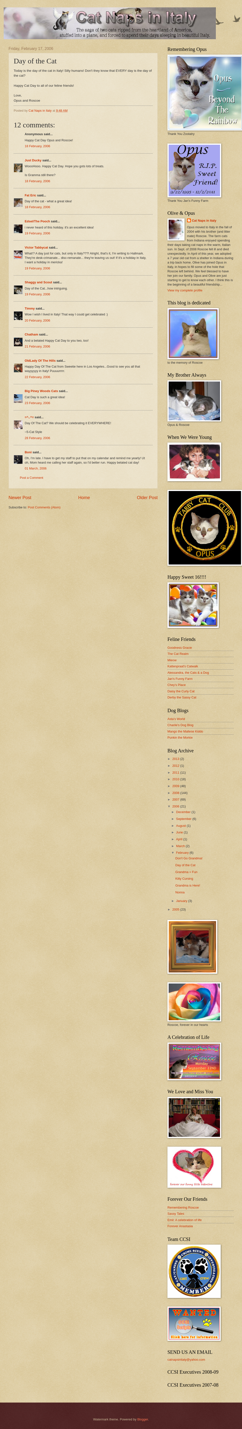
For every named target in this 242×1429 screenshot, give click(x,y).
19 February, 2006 (37, 233)
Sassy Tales (175, 1213)
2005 (176, 909)
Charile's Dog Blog (180, 725)
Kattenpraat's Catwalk (182, 666)
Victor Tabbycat (36, 247)
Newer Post (20, 497)
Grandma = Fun (186, 872)
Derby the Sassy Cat (181, 697)
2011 (176, 772)
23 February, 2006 (37, 403)
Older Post (147, 497)
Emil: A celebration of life (184, 1220)
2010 (176, 779)
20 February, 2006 (37, 320)
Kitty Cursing (184, 878)
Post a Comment (31, 478)
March (181, 846)
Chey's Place (176, 685)
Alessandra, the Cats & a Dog (188, 672)
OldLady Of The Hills (40, 360)
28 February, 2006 (37, 438)
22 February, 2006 (37, 377)
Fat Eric (30, 195)
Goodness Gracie (179, 647)
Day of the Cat (185, 865)
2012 (176, 766)
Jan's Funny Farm (180, 679)
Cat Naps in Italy (204, 220)
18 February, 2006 (37, 146)
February (182, 852)
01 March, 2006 (35, 468)
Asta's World (176, 719)
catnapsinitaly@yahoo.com (186, 1359)
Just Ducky (33, 160)
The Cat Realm (178, 654)
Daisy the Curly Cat (181, 691)
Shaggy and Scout (38, 282)
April (179, 839)
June (180, 832)
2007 (176, 799)
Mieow (171, 660)
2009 (176, 786)
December (183, 812)
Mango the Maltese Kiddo (185, 731)
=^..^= (29, 417)
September (184, 819)
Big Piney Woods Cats (41, 391)
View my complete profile (184, 290)
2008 (176, 793)
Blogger (142, 1419)
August (181, 826)
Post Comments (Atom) (44, 507)
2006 (176, 806)
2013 (176, 759)
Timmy (30, 308)
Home (84, 497)
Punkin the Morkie (180, 737)
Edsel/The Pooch (37, 221)
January (182, 901)
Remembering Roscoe (183, 1207)
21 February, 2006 (37, 346)
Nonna (180, 892)
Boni (28, 452)
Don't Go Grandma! (188, 858)
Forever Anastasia (180, 1226)
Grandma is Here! (187, 885)
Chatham (31, 334)
